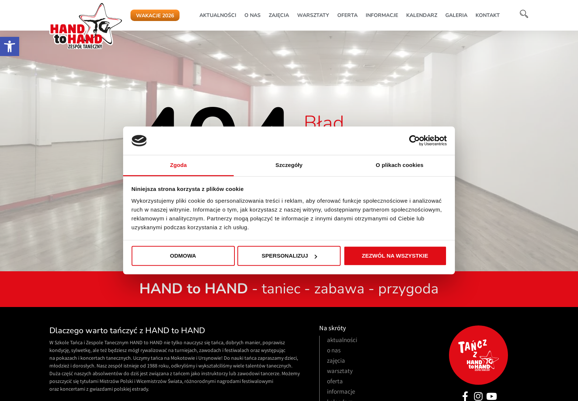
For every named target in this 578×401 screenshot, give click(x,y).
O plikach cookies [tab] (399, 165)
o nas (252, 15)
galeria (456, 15)
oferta (347, 15)
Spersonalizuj (289, 256)
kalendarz (421, 15)
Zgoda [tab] (178, 165)
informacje (382, 15)
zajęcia (279, 15)
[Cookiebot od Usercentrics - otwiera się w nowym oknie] (414, 140)
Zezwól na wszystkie (395, 256)
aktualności (217, 15)
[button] (9, 46)
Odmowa (183, 256)
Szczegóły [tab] (288, 165)
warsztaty (313, 15)
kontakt (488, 15)
